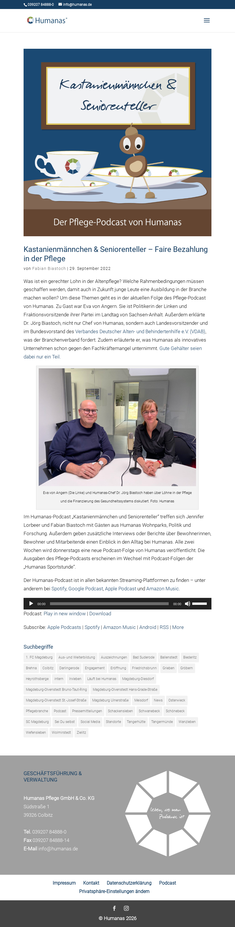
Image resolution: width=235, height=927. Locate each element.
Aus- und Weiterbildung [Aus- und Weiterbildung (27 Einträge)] (76, 657)
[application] (117, 603)
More (178, 627)
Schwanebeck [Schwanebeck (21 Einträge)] (149, 711)
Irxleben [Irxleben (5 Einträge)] (75, 679)
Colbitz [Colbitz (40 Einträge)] (48, 668)
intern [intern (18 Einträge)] (58, 679)
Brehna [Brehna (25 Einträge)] (31, 668)
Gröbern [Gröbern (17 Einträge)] (186, 668)
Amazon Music (162, 588)
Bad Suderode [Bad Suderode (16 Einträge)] (143, 657)
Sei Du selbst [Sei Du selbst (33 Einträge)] (65, 722)
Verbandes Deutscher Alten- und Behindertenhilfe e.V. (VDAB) (140, 331)
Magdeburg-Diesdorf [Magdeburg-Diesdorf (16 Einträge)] (138, 679)
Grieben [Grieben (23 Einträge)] (169, 668)
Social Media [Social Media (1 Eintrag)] (90, 722)
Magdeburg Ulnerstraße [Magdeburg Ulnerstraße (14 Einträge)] (110, 700)
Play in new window (65, 613)
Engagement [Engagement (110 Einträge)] (95, 668)
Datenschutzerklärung (129, 883)
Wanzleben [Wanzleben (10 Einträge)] (187, 722)
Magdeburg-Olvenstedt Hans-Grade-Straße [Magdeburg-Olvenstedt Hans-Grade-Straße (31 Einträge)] (125, 690)
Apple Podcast (120, 588)
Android (147, 627)
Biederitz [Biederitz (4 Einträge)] (190, 657)
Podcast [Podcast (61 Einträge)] (60, 711)
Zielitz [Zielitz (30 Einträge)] (81, 733)
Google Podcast (85, 588)
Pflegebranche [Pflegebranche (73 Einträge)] (37, 711)
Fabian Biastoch (49, 268)
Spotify (58, 588)
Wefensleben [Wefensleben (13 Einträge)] (36, 733)
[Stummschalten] (188, 604)
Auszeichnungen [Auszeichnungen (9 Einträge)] (114, 657)
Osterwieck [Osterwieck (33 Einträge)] (176, 700)
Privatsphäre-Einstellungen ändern (114, 891)
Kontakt (91, 883)
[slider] (109, 603)
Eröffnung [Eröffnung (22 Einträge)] (118, 668)
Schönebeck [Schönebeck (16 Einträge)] (175, 711)
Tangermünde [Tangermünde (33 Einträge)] (162, 722)
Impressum (64, 883)
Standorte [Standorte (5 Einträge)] (113, 722)
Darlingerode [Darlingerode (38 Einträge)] (69, 668)
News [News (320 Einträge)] (158, 700)
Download (100, 613)
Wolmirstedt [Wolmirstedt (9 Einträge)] (61, 733)
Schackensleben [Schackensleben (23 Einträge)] (120, 711)
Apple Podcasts (64, 627)
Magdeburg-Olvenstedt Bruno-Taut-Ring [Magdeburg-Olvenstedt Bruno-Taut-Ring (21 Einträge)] (56, 690)
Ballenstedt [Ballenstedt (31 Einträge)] (168, 657)
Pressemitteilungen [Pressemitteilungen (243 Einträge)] (87, 711)
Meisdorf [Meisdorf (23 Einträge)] (141, 700)
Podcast (167, 883)
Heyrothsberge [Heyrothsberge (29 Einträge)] (37, 679)
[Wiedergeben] (31, 604)
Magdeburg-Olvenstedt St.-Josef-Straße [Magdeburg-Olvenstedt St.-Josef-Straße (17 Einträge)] (56, 700)
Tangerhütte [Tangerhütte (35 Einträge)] (136, 722)
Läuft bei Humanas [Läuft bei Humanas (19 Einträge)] (101, 679)
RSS (164, 627)
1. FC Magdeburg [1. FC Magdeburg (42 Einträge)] (39, 657)
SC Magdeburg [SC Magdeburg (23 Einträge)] (37, 722)
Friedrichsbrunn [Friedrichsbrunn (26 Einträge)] (144, 668)
